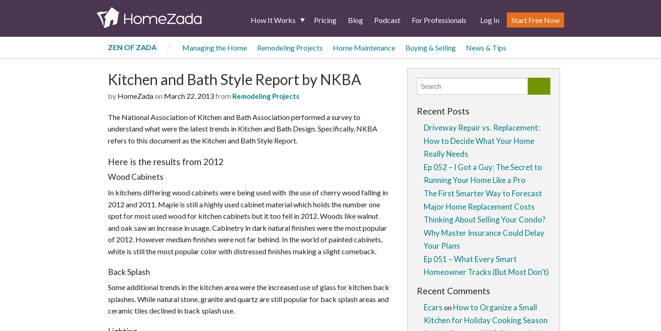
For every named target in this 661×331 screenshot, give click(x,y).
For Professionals (439, 20)
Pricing (325, 20)
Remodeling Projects (290, 47)
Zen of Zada (132, 47)
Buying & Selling (430, 47)
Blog (355, 20)
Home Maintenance (364, 47)
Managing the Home (214, 47)
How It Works (273, 20)
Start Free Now (535, 20)
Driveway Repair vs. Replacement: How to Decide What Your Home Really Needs (482, 141)
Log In (489, 20)
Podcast (387, 20)
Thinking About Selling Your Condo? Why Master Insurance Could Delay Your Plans (484, 233)
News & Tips (486, 47)
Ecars (433, 307)
